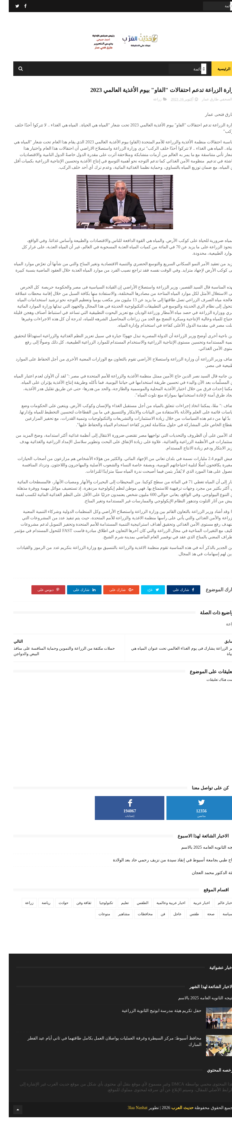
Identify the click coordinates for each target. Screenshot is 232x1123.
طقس (185, 919)
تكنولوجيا (97, 908)
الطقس (134, 908)
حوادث (55, 908)
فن (154, 919)
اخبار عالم (216, 908)
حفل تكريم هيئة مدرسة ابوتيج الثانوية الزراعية (153, 1016)
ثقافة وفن (75, 908)
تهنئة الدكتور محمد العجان (205, 878)
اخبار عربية (193, 908)
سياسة (219, 919)
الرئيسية (215, 72)
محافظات (136, 919)
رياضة (37, 908)
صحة (202, 919)
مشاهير (115, 919)
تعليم (116, 908)
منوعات (95, 919)
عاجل (169, 919)
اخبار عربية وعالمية (162, 908)
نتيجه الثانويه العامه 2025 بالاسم (199, 852)
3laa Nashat (129, 1113)
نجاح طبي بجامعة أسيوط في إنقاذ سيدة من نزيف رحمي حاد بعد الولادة (165, 865)
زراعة (148, 105)
